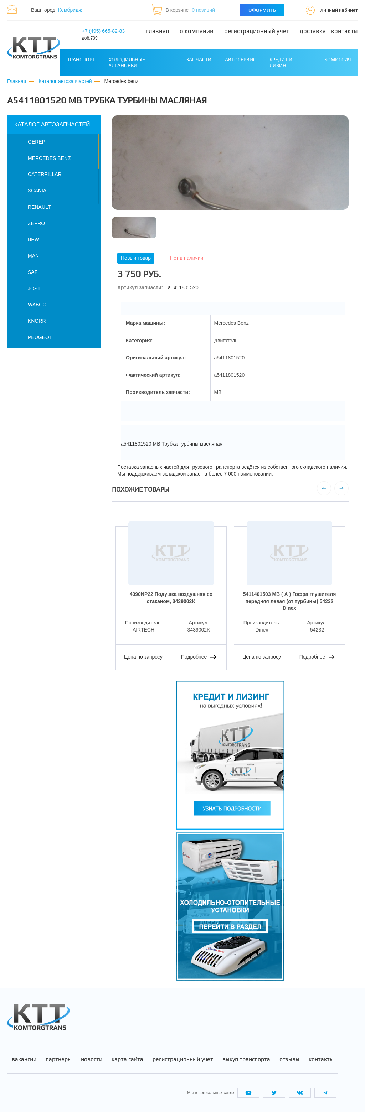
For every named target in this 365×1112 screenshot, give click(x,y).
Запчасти (198, 59)
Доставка (313, 31)
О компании (197, 31)
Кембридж (70, 10)
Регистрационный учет (256, 31)
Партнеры (59, 1059)
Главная (157, 31)
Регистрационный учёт (183, 1059)
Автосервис (240, 59)
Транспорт (81, 59)
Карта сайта (127, 1059)
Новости (91, 1059)
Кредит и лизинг (280, 62)
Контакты (344, 31)
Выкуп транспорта (246, 1059)
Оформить (262, 10)
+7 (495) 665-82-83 (103, 34)
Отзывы (289, 1059)
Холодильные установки (127, 62)
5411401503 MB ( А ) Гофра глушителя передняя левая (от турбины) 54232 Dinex (289, 601)
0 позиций (203, 10)
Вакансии (24, 1059)
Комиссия (337, 59)
